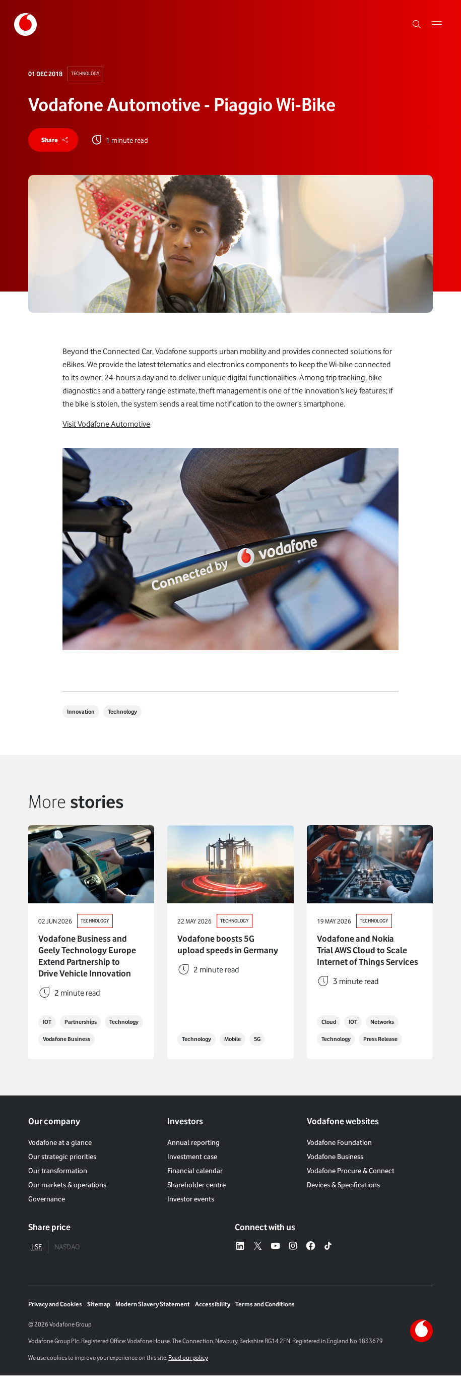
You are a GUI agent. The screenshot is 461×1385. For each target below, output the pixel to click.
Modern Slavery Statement (152, 1313)
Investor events (190, 1208)
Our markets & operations (67, 1194)
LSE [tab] (36, 1255)
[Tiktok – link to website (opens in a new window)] (328, 1255)
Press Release (388, 1049)
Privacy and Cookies (55, 1313)
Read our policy (188, 1367)
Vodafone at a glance (60, 1151)
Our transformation (57, 1180)
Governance (46, 1208)
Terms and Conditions (265, 1313)
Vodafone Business (69, 1049)
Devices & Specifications (343, 1194)
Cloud (330, 1031)
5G (266, 1049)
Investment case (192, 1166)
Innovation (82, 713)
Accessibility (212, 1313)
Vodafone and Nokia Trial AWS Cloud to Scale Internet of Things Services (367, 952)
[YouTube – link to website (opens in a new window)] (275, 1255)
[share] (54, 140)
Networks (389, 1031)
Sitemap (98, 1313)
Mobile (238, 1049)
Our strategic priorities (62, 1166)
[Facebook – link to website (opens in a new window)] (310, 1255)
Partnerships (85, 1013)
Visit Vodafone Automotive (106, 425)
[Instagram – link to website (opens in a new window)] (293, 1255)
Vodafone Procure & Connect (350, 1180)
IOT (48, 1013)
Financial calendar (195, 1180)
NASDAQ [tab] (67, 1255)
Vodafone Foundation (339, 1151)
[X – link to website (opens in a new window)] (257, 1255)
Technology (87, 74)
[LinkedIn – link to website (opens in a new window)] (240, 1255)
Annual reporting (193, 1151)
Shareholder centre (196, 1194)
